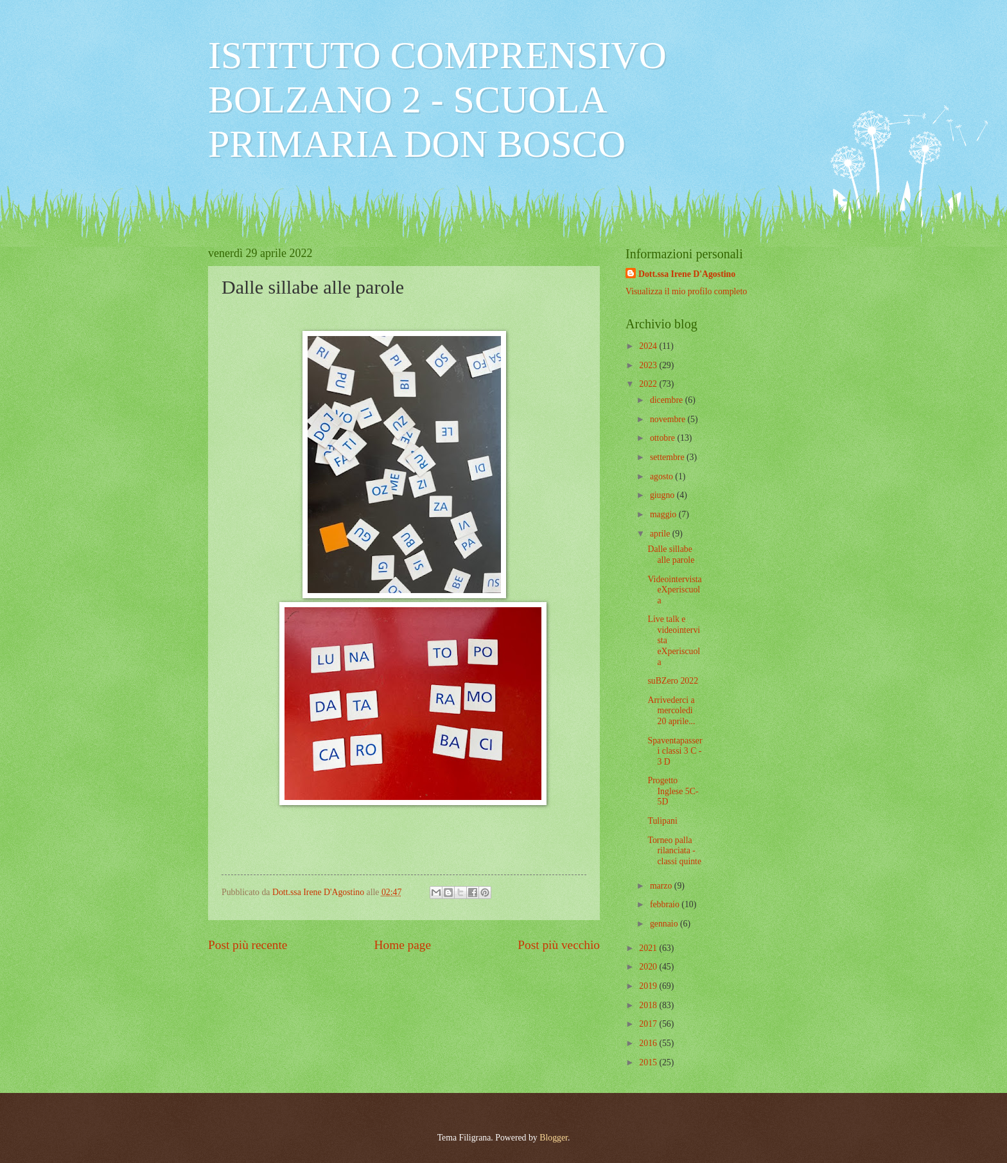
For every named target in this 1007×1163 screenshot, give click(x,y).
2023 (649, 365)
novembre (669, 419)
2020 (649, 967)
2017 (649, 1024)
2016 (649, 1043)
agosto (662, 476)
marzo (662, 886)
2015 (649, 1062)
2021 (649, 948)
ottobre (664, 438)
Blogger (553, 1137)
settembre (668, 457)
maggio (664, 514)
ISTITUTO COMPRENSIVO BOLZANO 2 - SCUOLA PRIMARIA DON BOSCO (437, 99)
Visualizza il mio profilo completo (686, 291)
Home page (402, 945)
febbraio (665, 904)
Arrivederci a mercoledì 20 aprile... (671, 710)
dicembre (667, 400)
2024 (649, 346)
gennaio (665, 923)
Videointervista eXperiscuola (674, 589)
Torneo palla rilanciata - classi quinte (674, 850)
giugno (663, 495)
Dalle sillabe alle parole (670, 554)
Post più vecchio (559, 945)
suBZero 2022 (672, 681)
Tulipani (662, 821)
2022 (649, 384)
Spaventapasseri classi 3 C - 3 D (674, 751)
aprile (661, 533)
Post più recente (247, 945)
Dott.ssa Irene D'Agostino (686, 274)
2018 (649, 1005)
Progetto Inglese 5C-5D (672, 791)
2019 (649, 986)
